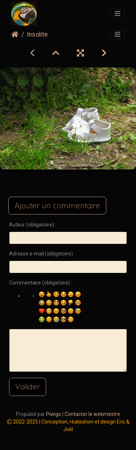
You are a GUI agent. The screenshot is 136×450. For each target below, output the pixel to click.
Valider (27, 386)
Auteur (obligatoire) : (32, 225)
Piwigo (53, 414)
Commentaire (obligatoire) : (40, 283)
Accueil (14, 34)
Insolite (37, 34)
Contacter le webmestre (92, 414)
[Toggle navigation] (117, 14)
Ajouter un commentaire (57, 205)
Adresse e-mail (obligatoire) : (42, 254)
